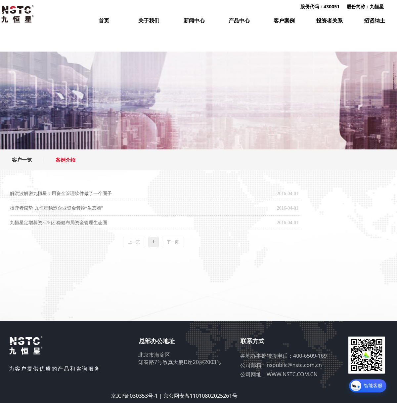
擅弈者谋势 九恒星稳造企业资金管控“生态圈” (56, 208)
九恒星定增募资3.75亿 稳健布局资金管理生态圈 (58, 222)
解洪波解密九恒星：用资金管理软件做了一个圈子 (61, 193)
